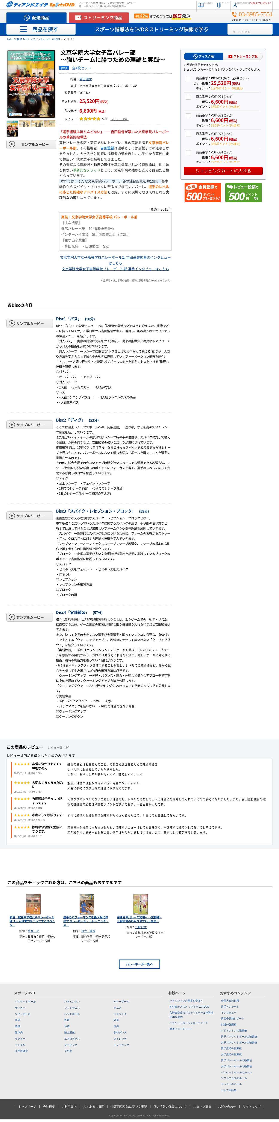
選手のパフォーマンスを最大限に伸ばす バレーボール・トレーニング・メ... (86, 924)
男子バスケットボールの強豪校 (239, 1039)
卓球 (17, 1022)
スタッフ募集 (202, 1109)
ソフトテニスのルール (234, 1080)
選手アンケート (230, 1009)
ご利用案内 (180, 4)
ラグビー (20, 1041)
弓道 (67, 1028)
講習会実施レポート (232, 1021)
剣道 (116, 1022)
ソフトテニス (72, 1010)
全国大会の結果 (230, 1003)
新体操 (19, 1035)
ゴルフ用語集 (229, 1092)
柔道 (17, 1028)
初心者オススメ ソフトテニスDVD (189, 1009)
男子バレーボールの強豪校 (236, 1062)
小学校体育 (21, 1053)
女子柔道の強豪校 (231, 1056)
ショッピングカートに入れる (223, 171)
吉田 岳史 (85, 79)
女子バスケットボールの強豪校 (239, 1044)
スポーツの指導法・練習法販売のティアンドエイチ (40, 4)
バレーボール (121, 1004)
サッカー (20, 1010)
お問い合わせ (227, 1109)
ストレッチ (120, 1041)
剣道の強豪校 (229, 1027)
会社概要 (49, 1109)
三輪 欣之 (141, 929)
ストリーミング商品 (102, 18)
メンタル (20, 1047)
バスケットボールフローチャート (189, 1025)
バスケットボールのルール (236, 1074)
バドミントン (72, 1004)
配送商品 (40, 18)
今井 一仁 (33, 933)
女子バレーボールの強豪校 (236, 1068)
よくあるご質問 (93, 1109)
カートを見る (252, 29)
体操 (116, 1028)
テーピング (70, 1047)
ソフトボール (22, 1016)
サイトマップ (252, 1109)
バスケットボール (25, 1004)
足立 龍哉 (88, 933)
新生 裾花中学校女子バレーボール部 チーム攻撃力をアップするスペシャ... (32, 924)
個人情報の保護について (170, 1109)
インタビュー (229, 1015)
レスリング (120, 1016)
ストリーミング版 (246, 56)
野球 (67, 1022)
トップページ (27, 1109)
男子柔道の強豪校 (231, 1050)
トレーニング (121, 1047)
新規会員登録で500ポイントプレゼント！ (203, 192)
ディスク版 (206, 56)
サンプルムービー (35, 144)
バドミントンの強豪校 (234, 1033)
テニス (117, 1010)
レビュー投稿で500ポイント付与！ (243, 192)
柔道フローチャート (181, 1031)
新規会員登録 (247, 4)
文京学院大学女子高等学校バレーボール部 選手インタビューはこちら (115, 269)
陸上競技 (69, 1035)
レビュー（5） (119, 119)
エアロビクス (72, 1041)
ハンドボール (72, 1016)
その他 (68, 1053)
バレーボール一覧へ (139, 966)
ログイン (207, 4)
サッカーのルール (231, 1086)
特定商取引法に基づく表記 (129, 1109)
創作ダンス (120, 1035)
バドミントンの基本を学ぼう (186, 1003)
